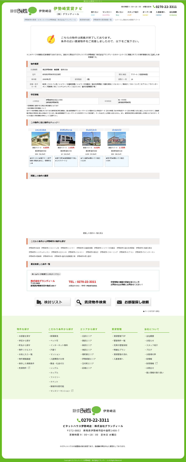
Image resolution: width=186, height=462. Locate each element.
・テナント (53, 381)
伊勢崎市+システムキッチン (39, 252)
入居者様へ (160, 13)
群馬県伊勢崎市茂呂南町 (52, 74)
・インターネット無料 (58, 345)
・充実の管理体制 (119, 345)
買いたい (119, 13)
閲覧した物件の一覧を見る (93, 233)
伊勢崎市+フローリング (109, 252)
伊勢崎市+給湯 (34, 248)
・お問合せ (149, 368)
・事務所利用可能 (56, 386)
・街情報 (148, 359)
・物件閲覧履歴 (23, 359)
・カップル (53, 372)
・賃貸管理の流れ (119, 354)
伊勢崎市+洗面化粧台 (144, 248)
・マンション (54, 354)
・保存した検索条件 (25, 363)
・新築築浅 (53, 336)
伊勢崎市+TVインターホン (145, 252)
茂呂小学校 (58, 100)
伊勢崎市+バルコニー (76, 252)
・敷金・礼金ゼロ (56, 363)
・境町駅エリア (87, 354)
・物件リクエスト (24, 349)
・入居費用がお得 (56, 359)
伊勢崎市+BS (48, 256)
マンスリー (107, 13)
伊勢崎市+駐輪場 (35, 256)
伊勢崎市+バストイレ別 (50, 248)
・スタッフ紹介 (151, 345)
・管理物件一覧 (118, 340)
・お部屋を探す (23, 336)
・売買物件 (23, 368)
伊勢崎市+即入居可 (84, 256)
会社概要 (173, 13)
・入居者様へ (117, 359)
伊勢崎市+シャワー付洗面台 (104, 248)
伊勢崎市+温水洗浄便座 (125, 248)
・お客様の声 (150, 354)
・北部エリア (86, 336)
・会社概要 (149, 336)
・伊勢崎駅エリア (88, 359)
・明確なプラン (118, 349)
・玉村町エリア (87, 363)
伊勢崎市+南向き (92, 252)
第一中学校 (122, 100)
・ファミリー (54, 377)
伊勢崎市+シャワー (68, 248)
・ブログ (148, 349)
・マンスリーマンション (60, 391)
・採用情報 (150, 363)
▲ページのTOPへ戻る (151, 311)
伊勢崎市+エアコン (126, 252)
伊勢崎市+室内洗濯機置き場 (64, 256)
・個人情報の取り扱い (154, 372)
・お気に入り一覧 (24, 354)
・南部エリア (86, 349)
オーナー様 (147, 13)
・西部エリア (86, 340)
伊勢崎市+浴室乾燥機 (85, 248)
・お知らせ (149, 340)
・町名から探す (23, 345)
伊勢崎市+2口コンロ (59, 252)
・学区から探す (23, 340)
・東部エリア (86, 345)
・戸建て (52, 349)
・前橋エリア (86, 368)
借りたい (94, 13)
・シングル (53, 368)
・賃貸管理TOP (118, 336)
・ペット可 (53, 340)
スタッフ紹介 (133, 13)
